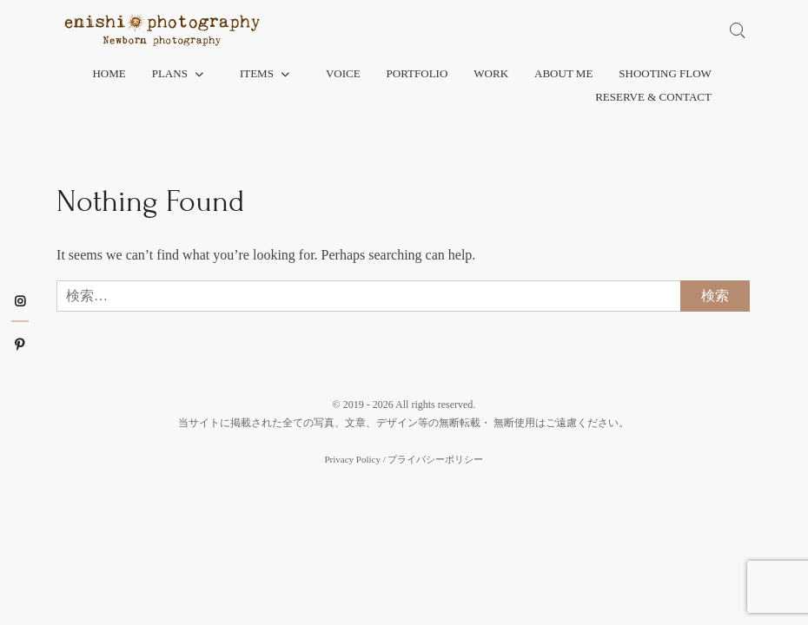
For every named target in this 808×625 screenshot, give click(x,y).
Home (108, 73)
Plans (170, 73)
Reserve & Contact (653, 96)
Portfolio (417, 73)
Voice (343, 73)
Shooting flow (665, 73)
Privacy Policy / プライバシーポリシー (403, 459)
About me (563, 73)
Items (257, 73)
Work (491, 73)
